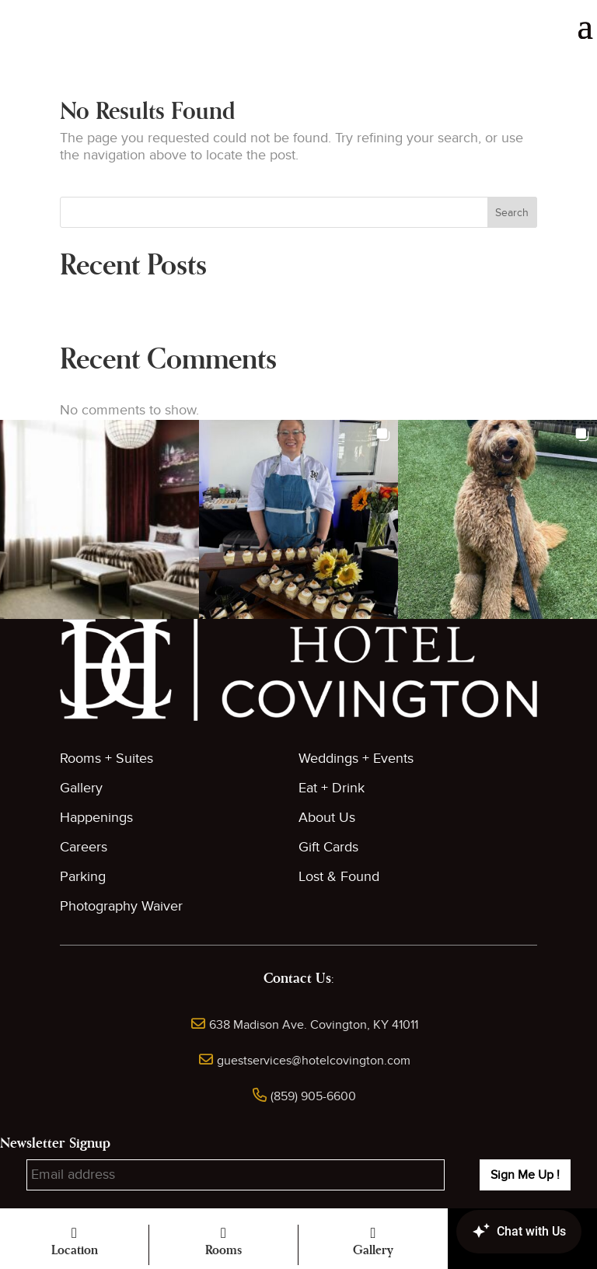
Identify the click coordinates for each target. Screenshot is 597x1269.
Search (512, 212)
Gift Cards (328, 847)
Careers (83, 847)
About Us (326, 817)
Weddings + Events (356, 758)
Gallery (81, 788)
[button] (99, 519)
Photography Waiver (121, 906)
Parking (83, 877)
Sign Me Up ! (525, 1175)
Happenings (96, 817)
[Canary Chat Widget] (495, 1231)
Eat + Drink (331, 788)
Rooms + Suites (106, 758)
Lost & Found (338, 877)
